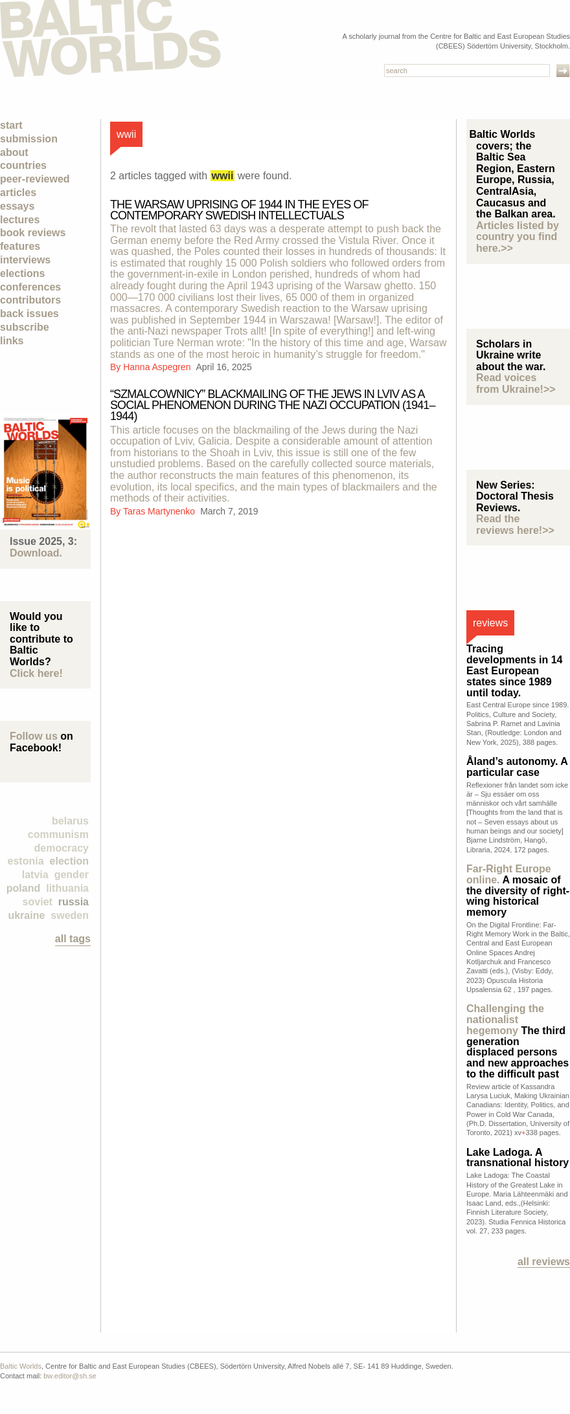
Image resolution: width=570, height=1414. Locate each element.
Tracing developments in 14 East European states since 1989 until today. (514, 670)
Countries (23, 165)
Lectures (20, 219)
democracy (61, 848)
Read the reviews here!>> (515, 524)
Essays (17, 206)
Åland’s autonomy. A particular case (516, 767)
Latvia (35, 874)
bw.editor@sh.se (70, 1376)
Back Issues (29, 313)
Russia (73, 901)
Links (11, 340)
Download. (36, 552)
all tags (73, 938)
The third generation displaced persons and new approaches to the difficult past (517, 1041)
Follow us (34, 736)
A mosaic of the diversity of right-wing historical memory (517, 890)
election (69, 861)
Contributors (30, 299)
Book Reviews (32, 232)
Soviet (37, 901)
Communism (58, 834)
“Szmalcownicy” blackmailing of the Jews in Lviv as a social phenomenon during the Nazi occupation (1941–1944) (272, 405)
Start (11, 125)
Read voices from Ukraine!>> (516, 383)
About (14, 152)
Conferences (30, 287)
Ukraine (26, 915)
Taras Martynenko (160, 511)
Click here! (36, 673)
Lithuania (67, 888)
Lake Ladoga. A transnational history (517, 1158)
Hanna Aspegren (158, 367)
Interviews (25, 259)
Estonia (26, 861)
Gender (71, 874)
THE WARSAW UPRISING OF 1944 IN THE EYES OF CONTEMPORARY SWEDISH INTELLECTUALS (239, 210)
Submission (29, 138)
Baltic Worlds (20, 1366)
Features (20, 246)
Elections (22, 273)
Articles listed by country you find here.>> (517, 237)
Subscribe (24, 327)
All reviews (544, 1261)
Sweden (70, 915)
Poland (23, 888)
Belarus (70, 820)
